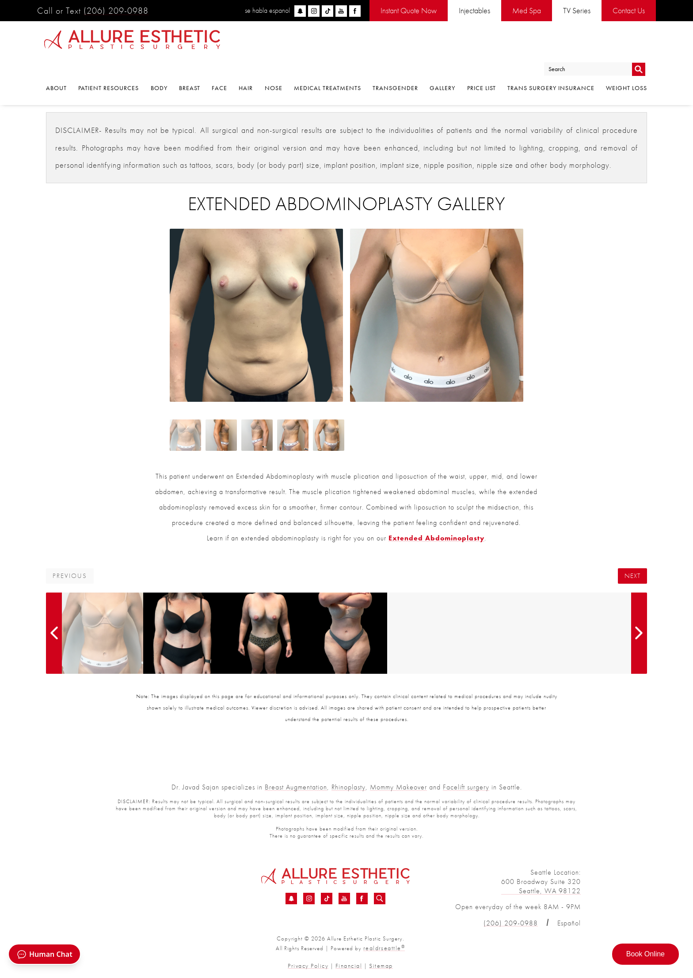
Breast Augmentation (296, 787)
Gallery (442, 68)
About (56, 68)
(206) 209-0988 (116, 10)
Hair (246, 68)
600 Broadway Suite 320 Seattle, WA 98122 (541, 886)
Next (632, 576)
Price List (481, 68)
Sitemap (376, 963)
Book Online (645, 954)
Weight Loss (626, 68)
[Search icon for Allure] (379, 899)
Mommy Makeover (398, 787)
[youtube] (341, 11)
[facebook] (355, 11)
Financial (347, 963)
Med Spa (526, 10)
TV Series (576, 10)
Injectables (474, 10)
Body (159, 68)
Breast (189, 68)
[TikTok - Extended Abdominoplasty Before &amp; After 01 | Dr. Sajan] (326, 899)
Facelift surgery (466, 787)
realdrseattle (384, 947)
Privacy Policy (311, 963)
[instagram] (314, 11)
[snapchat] (300, 11)
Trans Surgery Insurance (550, 68)
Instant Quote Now (409, 10)
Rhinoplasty (348, 787)
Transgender (395, 68)
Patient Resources (108, 68)
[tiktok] (327, 11)
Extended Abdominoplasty (436, 538)
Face (219, 68)
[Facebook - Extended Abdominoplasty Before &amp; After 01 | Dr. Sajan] (362, 899)
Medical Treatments (327, 68)
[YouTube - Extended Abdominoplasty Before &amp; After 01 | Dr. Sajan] (344, 899)
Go (638, 45)
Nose (273, 68)
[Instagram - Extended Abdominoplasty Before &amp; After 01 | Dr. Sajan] (309, 899)
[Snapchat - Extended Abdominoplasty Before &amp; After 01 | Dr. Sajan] (291, 899)
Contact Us (629, 10)
